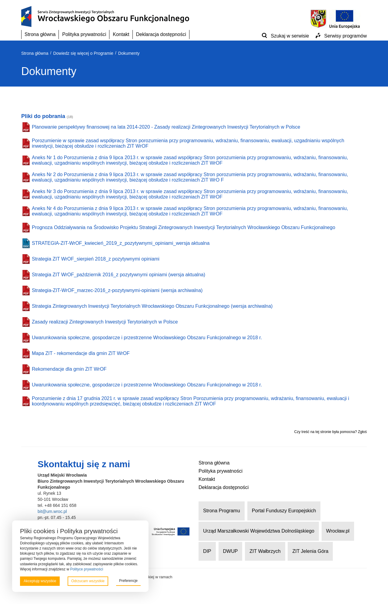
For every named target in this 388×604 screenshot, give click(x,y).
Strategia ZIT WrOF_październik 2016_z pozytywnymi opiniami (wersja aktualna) (118, 274)
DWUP (230, 551)
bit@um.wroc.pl (52, 511)
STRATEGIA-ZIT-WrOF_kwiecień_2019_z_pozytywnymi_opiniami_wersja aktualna (120, 243)
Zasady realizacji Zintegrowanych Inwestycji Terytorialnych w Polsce (105, 321)
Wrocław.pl (338, 530)
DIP (207, 551)
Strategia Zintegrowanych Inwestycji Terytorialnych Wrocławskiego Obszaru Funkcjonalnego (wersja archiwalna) (152, 306)
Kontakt (121, 34)
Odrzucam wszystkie (88, 581)
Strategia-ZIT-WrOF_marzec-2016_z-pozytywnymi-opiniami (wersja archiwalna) (117, 290)
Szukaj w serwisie (290, 35)
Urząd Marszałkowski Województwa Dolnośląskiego (258, 530)
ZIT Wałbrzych (264, 551)
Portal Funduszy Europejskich (284, 510)
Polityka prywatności (84, 34)
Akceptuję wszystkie (40, 581)
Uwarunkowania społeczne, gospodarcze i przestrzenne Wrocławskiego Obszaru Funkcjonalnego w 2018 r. (147, 337)
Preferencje (128, 581)
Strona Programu (221, 510)
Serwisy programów (345, 35)
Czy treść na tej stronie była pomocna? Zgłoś (330, 432)
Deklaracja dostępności (161, 34)
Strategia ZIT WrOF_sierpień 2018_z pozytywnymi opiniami (95, 258)
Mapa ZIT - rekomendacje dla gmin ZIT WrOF (81, 353)
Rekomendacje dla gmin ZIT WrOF (69, 369)
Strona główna (40, 34)
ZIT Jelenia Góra (310, 551)
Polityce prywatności (86, 569)
